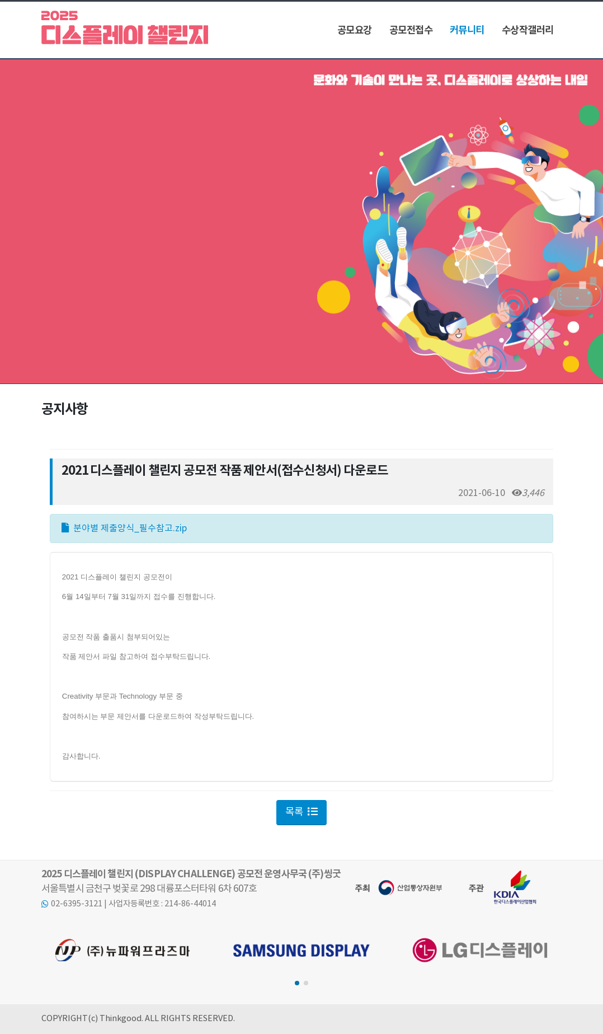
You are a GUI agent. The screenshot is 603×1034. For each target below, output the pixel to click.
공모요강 (354, 30)
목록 (301, 812)
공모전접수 (411, 30)
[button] (297, 983)
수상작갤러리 (528, 30)
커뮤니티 (467, 30)
